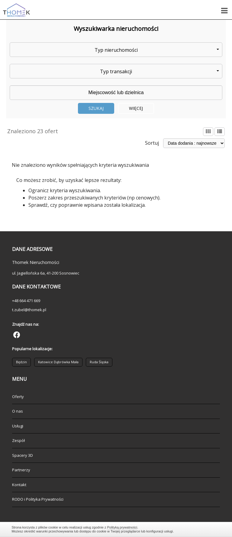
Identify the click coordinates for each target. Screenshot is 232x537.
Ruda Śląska (99, 362)
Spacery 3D (22, 455)
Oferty (18, 396)
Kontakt (19, 484)
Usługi (17, 426)
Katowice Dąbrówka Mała (58, 362)
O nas (17, 411)
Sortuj (152, 143)
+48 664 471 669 (26, 300)
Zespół (18, 440)
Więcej (136, 108)
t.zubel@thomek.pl (29, 309)
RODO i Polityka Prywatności (37, 499)
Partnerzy (21, 470)
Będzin (21, 362)
